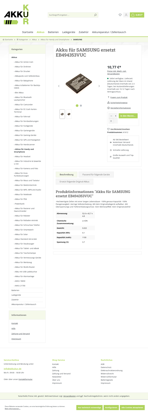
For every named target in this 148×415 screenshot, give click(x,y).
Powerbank (19, 204)
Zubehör (15, 299)
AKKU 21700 (20, 285)
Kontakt (14, 323)
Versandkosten (69, 396)
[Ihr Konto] (126, 14)
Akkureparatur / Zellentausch (23, 304)
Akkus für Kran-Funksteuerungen (21, 174)
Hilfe (13, 328)
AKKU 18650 (20, 281)
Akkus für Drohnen (23, 66)
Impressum (16, 339)
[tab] (66, 174)
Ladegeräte (16, 295)
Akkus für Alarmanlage (24, 276)
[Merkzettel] (120, 14)
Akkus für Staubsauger (24, 243)
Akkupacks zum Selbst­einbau (27, 76)
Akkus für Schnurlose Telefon (27, 225)
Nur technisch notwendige (89, 407)
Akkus (14, 57)
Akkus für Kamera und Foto (26, 168)
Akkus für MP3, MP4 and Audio (28, 190)
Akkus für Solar (21, 234)
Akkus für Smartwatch (24, 229)
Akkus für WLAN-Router (25, 267)
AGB (102, 364)
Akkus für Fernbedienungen (27, 121)
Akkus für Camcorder (24, 104)
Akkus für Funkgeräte (24, 126)
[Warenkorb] (137, 15)
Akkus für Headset (22, 156)
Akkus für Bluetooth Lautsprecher (23, 98)
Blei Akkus (19, 92)
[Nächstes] (99, 86)
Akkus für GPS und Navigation (27, 140)
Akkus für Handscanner (25, 144)
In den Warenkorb (129, 115)
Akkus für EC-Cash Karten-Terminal (25, 110)
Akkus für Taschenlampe (25, 253)
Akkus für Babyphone (24, 80)
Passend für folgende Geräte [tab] (96, 174)
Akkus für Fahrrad (22, 116)
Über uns (56, 380)
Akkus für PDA (21, 199)
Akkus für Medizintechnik (25, 185)
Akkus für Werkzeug (23, 262)
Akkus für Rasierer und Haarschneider (24, 209)
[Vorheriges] (59, 86)
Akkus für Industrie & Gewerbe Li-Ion (27, 162)
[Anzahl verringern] (111, 115)
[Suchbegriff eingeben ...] (70, 14)
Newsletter (56, 377)
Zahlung (55, 370)
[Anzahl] (116, 115)
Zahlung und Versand (20, 333)
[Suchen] (95, 14)
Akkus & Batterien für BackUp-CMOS (27, 86)
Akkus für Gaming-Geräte (25, 135)
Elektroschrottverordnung (112, 370)
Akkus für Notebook (23, 194)
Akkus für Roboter (22, 215)
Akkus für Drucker (22, 71)
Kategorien (22, 39)
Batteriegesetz (107, 380)
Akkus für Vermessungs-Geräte (28, 257)
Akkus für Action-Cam (24, 62)
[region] (79, 92)
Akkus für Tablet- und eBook (27, 248)
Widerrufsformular (109, 377)
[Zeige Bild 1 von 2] (77, 106)
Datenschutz (106, 367)
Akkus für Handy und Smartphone (24, 150)
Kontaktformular (25, 379)
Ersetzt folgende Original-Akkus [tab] (74, 181)
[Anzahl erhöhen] (111, 121)
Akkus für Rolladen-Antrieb (26, 220)
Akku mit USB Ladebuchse (26, 271)
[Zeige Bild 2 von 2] (81, 106)
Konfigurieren (111, 407)
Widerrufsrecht (107, 373)
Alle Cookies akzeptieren (132, 407)
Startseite (8, 39)
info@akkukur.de (12, 368)
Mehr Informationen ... (12, 409)
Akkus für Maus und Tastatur (27, 180)
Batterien (15, 290)
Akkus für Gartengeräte (25, 130)
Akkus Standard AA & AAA (26, 239)
